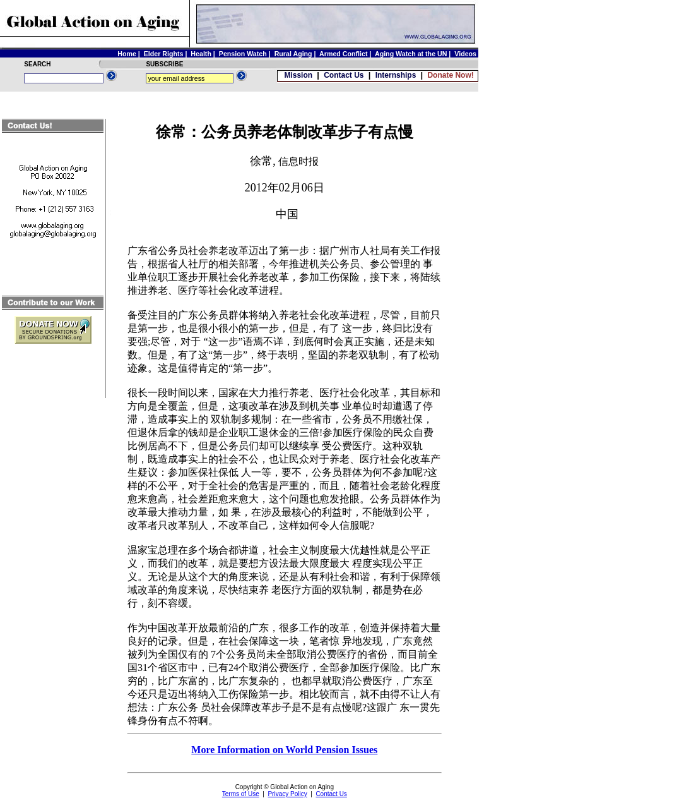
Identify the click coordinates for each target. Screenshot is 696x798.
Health (201, 53)
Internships (395, 75)
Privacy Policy (287, 793)
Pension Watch (243, 53)
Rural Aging (293, 53)
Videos (465, 53)
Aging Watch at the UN (411, 53)
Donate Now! (450, 75)
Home (126, 53)
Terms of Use (240, 793)
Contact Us (343, 75)
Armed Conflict (343, 53)
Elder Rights (164, 53)
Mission (298, 75)
